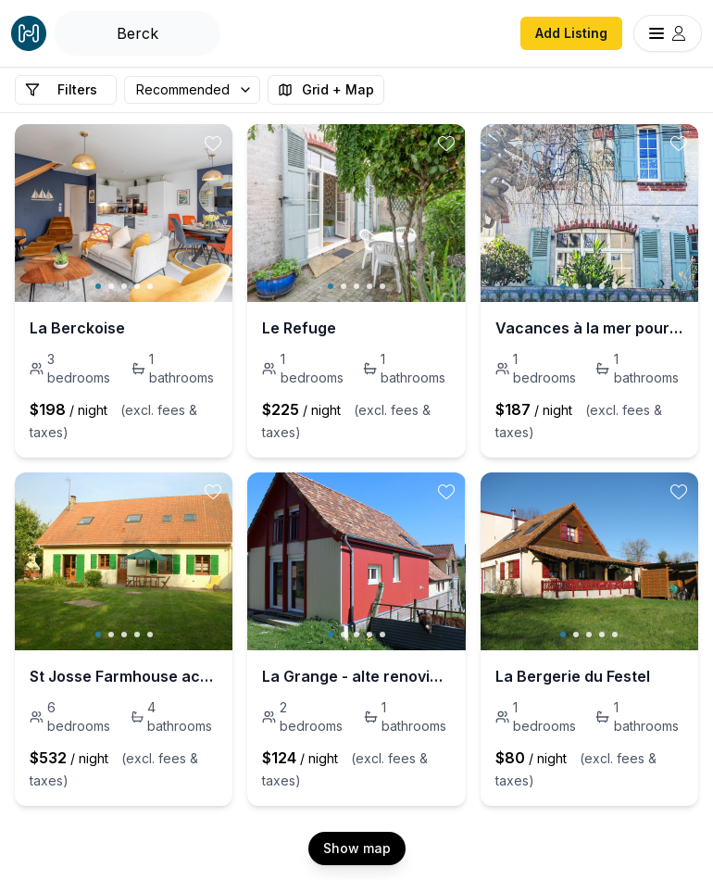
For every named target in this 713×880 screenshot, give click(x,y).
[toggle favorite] (213, 143)
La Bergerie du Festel (572, 676)
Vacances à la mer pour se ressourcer (589, 328)
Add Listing (571, 33)
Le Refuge (299, 328)
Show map (357, 848)
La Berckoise (77, 328)
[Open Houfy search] (137, 33)
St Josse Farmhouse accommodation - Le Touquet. (124, 676)
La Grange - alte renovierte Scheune (356, 676)
